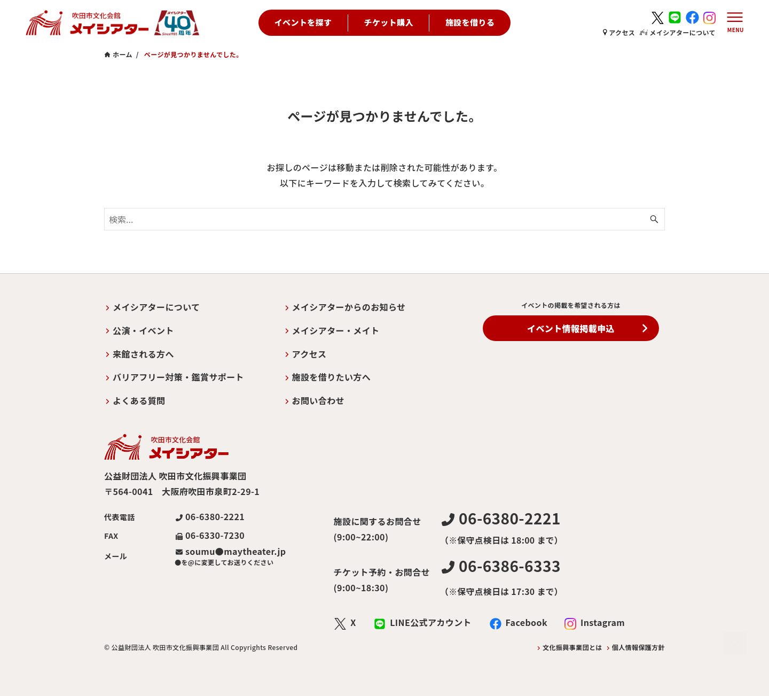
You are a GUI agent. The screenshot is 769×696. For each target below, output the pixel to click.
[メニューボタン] (732, 23)
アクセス (619, 32)
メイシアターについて (677, 32)
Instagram (602, 622)
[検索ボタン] (654, 219)
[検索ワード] (384, 219)
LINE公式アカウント (431, 622)
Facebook (526, 622)
